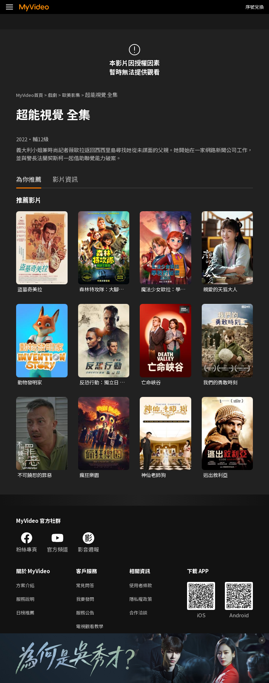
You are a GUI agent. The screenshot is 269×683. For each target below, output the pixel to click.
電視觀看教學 (92, 631)
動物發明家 (31, 383)
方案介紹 (26, 587)
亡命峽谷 (151, 383)
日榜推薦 (26, 617)
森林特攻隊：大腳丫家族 (101, 289)
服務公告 (86, 617)
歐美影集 (78, 94)
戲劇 (58, 94)
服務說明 (26, 602)
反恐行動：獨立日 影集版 (101, 383)
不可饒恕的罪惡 (36, 476)
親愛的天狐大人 (221, 289)
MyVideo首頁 (32, 94)
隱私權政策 (146, 602)
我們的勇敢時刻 (221, 383)
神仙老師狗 (154, 476)
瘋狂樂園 (90, 476)
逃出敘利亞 (216, 476)
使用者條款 (146, 587)
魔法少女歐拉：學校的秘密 (162, 289)
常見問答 (86, 587)
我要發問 (86, 602)
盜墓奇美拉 (31, 289)
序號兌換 (255, 6)
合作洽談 (143, 617)
